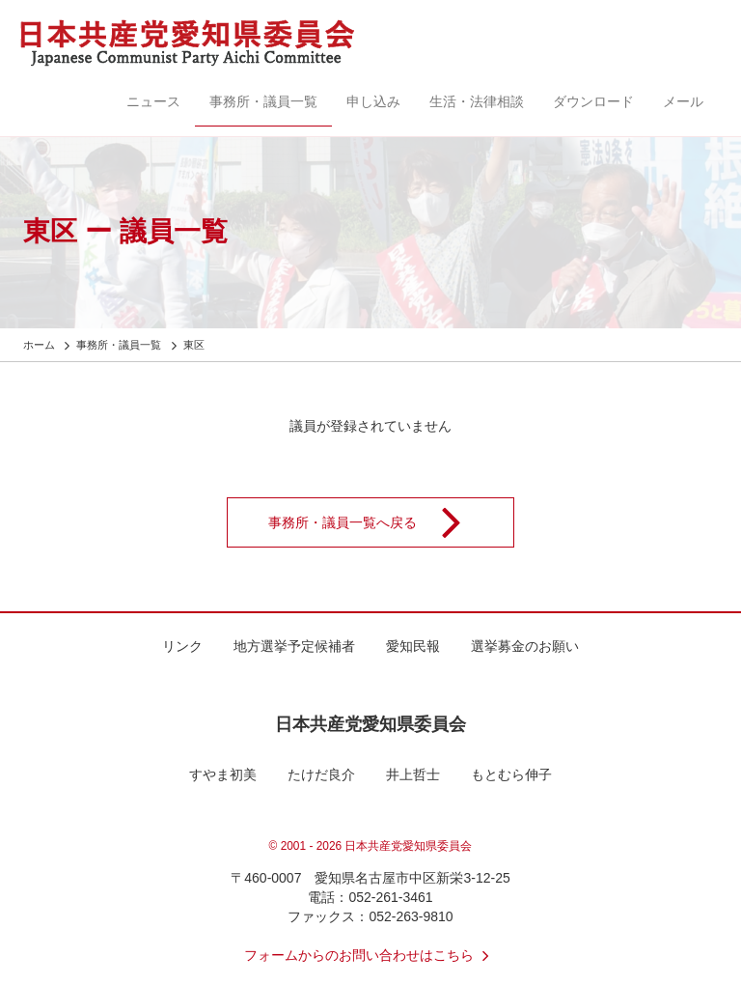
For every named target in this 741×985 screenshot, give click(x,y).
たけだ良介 (321, 774)
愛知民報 (413, 646)
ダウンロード (593, 101)
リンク (182, 646)
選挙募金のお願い (525, 646)
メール (683, 101)
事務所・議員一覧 (263, 101)
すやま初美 (223, 774)
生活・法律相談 (476, 101)
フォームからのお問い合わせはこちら (370, 955)
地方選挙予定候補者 (294, 646)
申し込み (373, 101)
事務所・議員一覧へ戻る (377, 522)
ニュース (153, 101)
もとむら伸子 (511, 774)
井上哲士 (413, 774)
